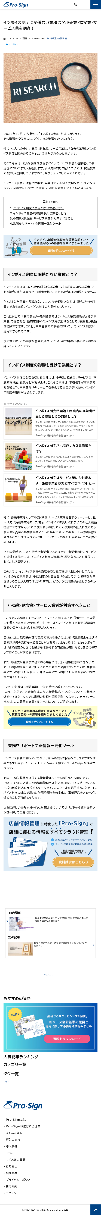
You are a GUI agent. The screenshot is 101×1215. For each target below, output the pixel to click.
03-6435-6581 (76, 4)
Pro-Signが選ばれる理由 (23, 1126)
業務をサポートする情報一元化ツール (37, 223)
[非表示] (54, 202)
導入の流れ (13, 1139)
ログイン (11, 1193)
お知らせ (11, 1166)
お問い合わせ (81, 4)
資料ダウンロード (85, 4)
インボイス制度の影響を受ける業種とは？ (40, 213)
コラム (10, 1153)
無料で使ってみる (88, 6)
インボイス (13, 44)
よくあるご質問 (16, 1159)
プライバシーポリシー (19, 1179)
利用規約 (11, 1186)
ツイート (48, 975)
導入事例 (11, 1146)
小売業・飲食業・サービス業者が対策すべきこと (43, 218)
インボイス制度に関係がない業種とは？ (38, 208)
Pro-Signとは (16, 1119)
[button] (95, 4)
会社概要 (11, 1173)
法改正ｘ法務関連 (58, 38)
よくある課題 (14, 1133)
